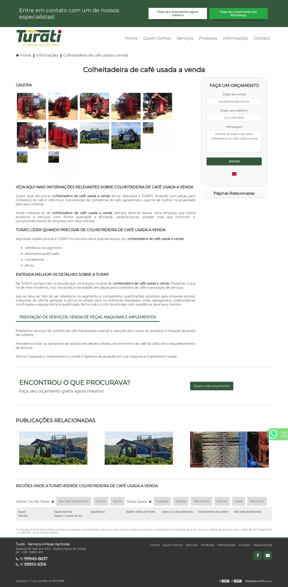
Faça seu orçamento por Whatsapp (238, 13)
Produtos (208, 38)
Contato (262, 38)
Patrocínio (257, 501)
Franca (101, 501)
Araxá (238, 501)
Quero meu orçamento (212, 386)
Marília (117, 501)
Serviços (185, 38)
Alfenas (181, 501)
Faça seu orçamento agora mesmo (177, 13)
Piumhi (222, 501)
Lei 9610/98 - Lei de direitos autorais (38, 532)
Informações (235, 38)
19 (32, 559)
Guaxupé (162, 501)
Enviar (234, 161)
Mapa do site (263, 545)
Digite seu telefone (234, 110)
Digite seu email (234, 94)
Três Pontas (201, 501)
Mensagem (234, 126)
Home (131, 38)
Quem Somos (157, 38)
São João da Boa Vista (73, 501)
